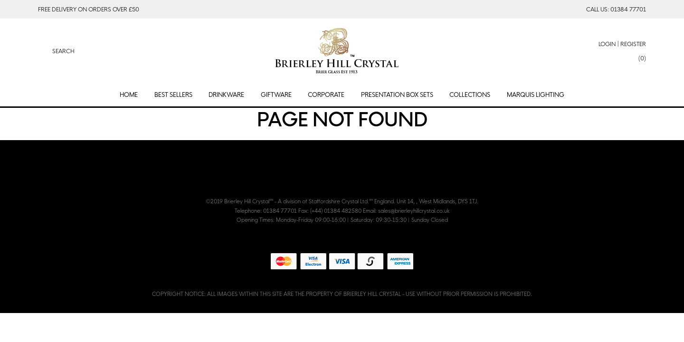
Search (63, 51)
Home (129, 94)
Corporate (326, 94)
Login (607, 44)
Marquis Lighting (535, 94)
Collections (469, 94)
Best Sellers (173, 94)
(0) (642, 58)
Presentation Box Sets (397, 94)
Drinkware (226, 94)
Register (633, 44)
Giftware (276, 94)
